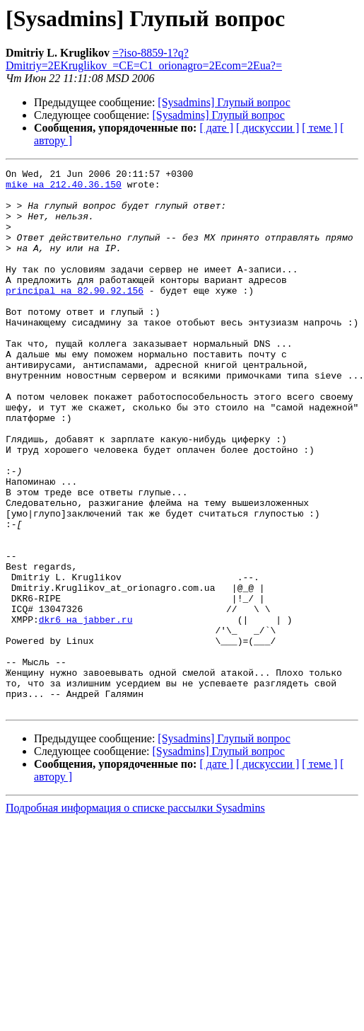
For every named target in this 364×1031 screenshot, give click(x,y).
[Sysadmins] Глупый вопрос (224, 102)
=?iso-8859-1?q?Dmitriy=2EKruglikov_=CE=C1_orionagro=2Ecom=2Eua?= (144, 59)
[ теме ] (319, 128)
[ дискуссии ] (267, 128)
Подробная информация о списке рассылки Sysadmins (135, 916)
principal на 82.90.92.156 (74, 315)
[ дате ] (216, 128)
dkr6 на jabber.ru (86, 710)
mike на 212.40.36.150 (64, 188)
